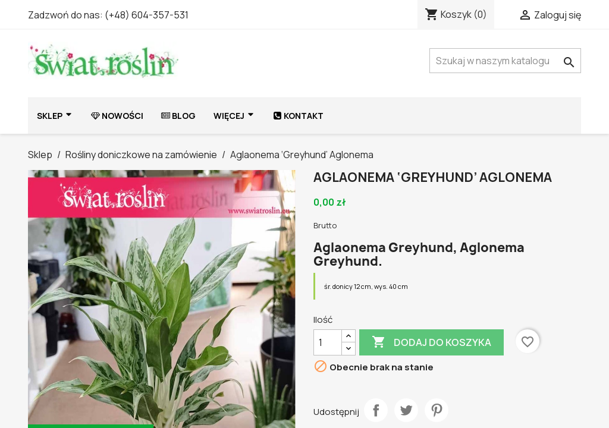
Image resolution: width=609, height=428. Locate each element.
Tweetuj (406, 410)
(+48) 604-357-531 (147, 14)
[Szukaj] (505, 60)
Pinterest (436, 410)
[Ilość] (327, 342)
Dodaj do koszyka (431, 342)
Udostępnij (376, 410)
